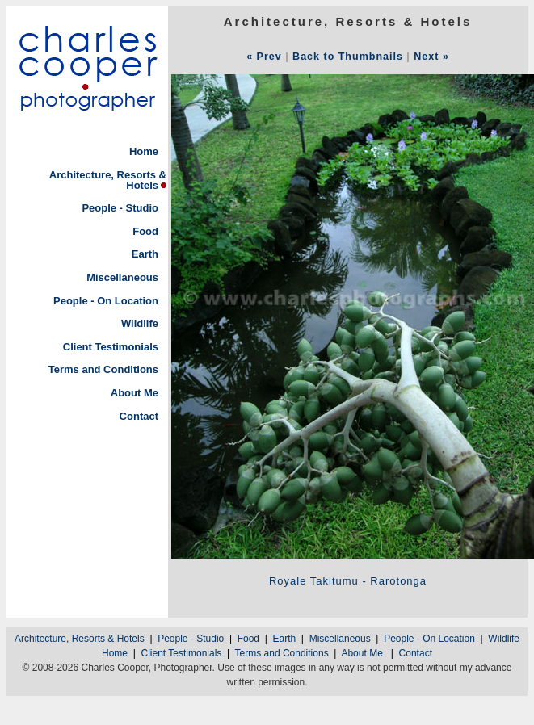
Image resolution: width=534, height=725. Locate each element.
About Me (134, 393)
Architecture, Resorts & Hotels (107, 180)
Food (145, 231)
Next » (431, 56)
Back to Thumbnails (347, 56)
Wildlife (139, 323)
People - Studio (120, 208)
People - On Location (105, 301)
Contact (139, 416)
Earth (145, 254)
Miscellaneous (122, 277)
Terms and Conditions (103, 369)
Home (143, 151)
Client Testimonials (110, 347)
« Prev (264, 56)
